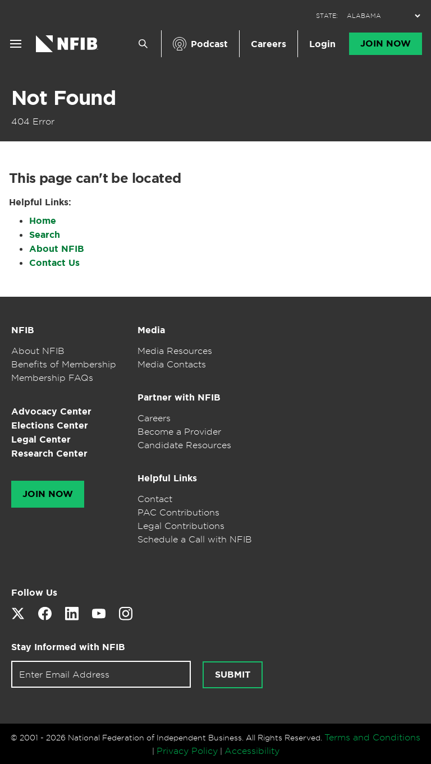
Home (42, 221)
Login (322, 44)
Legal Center (41, 439)
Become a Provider (179, 431)
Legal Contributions (180, 525)
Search (44, 235)
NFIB (22, 330)
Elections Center (49, 425)
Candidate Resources (184, 444)
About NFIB (56, 249)
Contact (154, 498)
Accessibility (251, 750)
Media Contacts (171, 364)
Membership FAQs (52, 377)
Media (151, 330)
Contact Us (54, 263)
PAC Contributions (178, 512)
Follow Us (34, 593)
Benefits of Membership (63, 364)
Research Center (49, 453)
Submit (232, 674)
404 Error (32, 121)
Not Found (63, 97)
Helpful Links (167, 478)
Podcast (209, 44)
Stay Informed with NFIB (68, 647)
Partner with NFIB (179, 397)
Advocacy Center (51, 411)
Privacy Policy (187, 750)
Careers (268, 44)
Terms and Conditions (372, 737)
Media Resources (174, 350)
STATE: (327, 16)
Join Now (385, 43)
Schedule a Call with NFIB (194, 539)
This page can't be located (95, 178)
